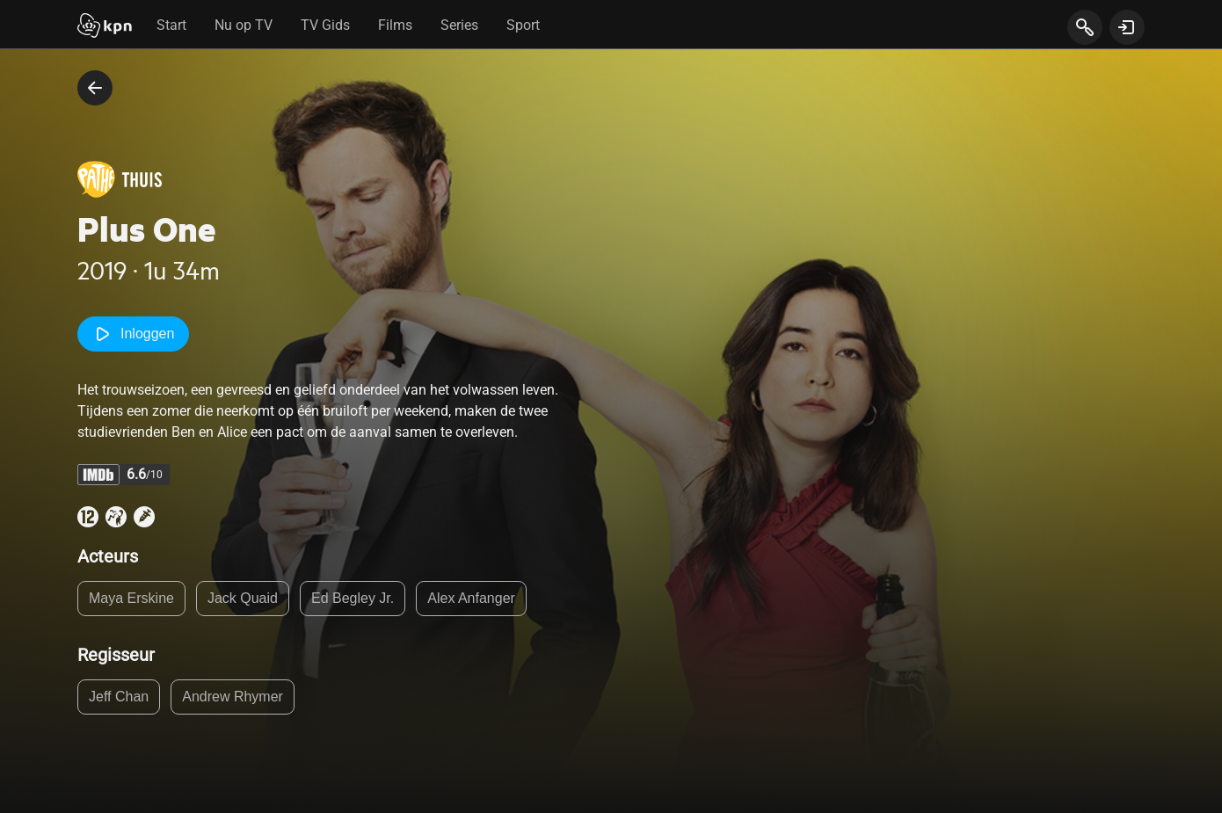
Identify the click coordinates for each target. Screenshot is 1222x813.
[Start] (104, 27)
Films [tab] (395, 25)
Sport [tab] (523, 25)
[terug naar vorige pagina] (95, 87)
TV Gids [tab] (325, 25)
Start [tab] (171, 25)
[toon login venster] (1127, 27)
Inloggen (133, 334)
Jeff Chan (119, 696)
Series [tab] (459, 25)
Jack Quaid (242, 598)
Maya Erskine (131, 598)
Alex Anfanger (471, 598)
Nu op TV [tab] (244, 25)
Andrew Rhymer (232, 696)
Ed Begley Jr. (352, 598)
